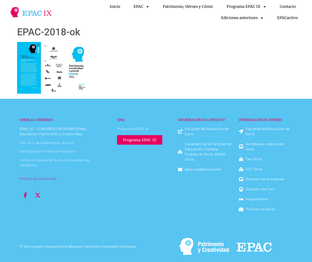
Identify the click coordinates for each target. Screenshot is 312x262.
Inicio (115, 6)
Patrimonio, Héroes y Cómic (188, 6)
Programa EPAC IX (246, 6)
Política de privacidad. (38, 178)
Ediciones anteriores (242, 18)
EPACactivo (287, 17)
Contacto (288, 6)
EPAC (141, 6)
